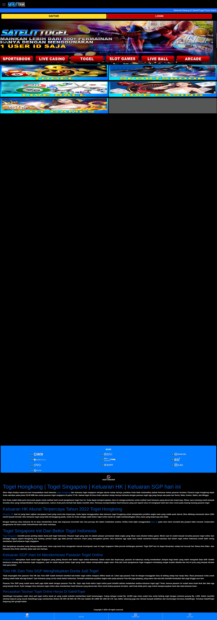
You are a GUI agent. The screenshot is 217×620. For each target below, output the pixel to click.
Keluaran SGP (9, 560)
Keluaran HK (8, 514)
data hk (154, 522)
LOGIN (159, 16)
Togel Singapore (10, 536)
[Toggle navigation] (4, 4)
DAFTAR (54, 16)
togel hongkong (63, 492)
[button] (4, 42)
